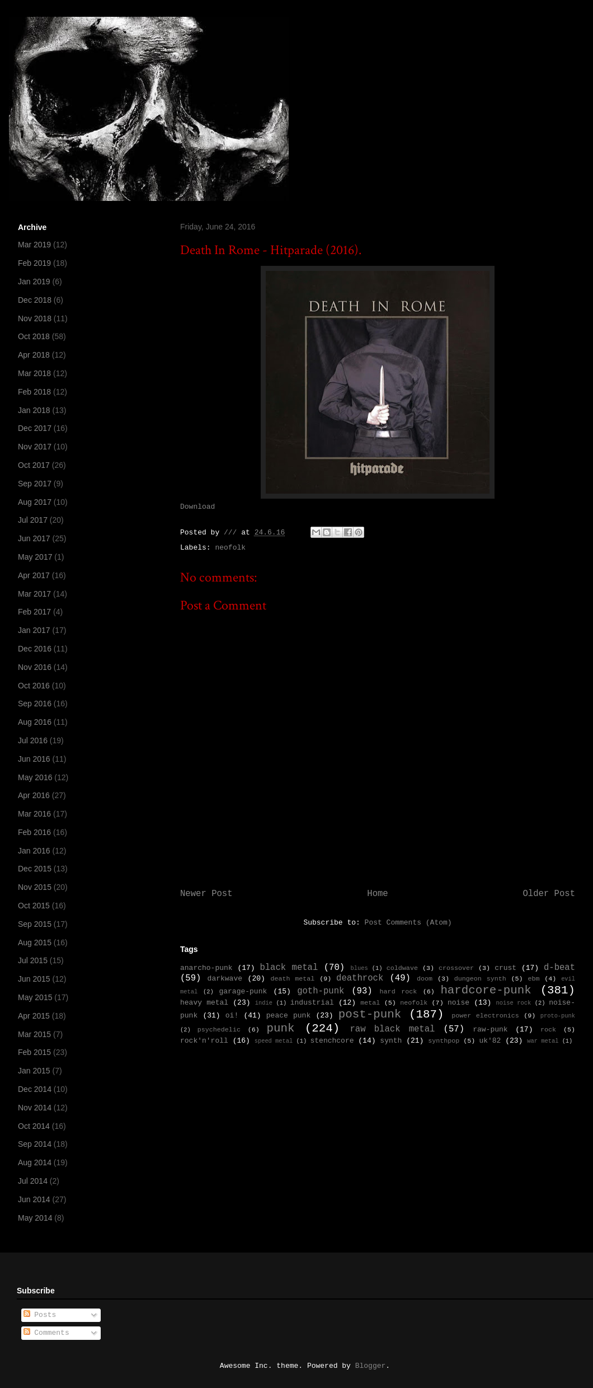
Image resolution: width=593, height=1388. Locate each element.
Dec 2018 (34, 300)
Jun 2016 (34, 758)
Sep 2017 (34, 483)
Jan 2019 (34, 281)
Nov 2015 (34, 887)
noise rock (513, 1003)
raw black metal (392, 1029)
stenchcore (332, 1041)
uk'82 (490, 1041)
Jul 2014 (33, 1180)
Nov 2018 (34, 318)
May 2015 (35, 997)
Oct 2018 (34, 336)
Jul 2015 (33, 960)
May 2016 (35, 777)
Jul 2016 (33, 740)
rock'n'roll (204, 1041)
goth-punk (320, 991)
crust (505, 968)
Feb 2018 (34, 391)
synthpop (443, 1041)
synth (391, 1041)
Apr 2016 (34, 795)
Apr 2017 (34, 575)
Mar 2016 (34, 813)
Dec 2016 (34, 648)
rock (548, 1030)
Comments (46, 1333)
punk (281, 1028)
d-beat (559, 968)
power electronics (485, 1016)
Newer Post (206, 894)
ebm (533, 979)
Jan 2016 (34, 850)
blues (359, 968)
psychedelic (219, 1030)
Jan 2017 (34, 630)
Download (197, 507)
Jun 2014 (34, 1199)
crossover (456, 968)
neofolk (230, 547)
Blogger (370, 1366)
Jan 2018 (34, 410)
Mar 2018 (34, 373)
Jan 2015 (34, 1070)
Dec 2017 (34, 428)
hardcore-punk (485, 990)
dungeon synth (480, 979)
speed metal (274, 1041)
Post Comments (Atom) (408, 922)
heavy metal (204, 1002)
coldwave (402, 968)
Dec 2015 (34, 868)
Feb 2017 (34, 611)
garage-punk (243, 991)
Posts (40, 1315)
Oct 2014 (34, 1126)
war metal (542, 1041)
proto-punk (557, 1015)
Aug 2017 (34, 502)
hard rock (398, 992)
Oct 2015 (34, 905)
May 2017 (35, 556)
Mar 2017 (34, 593)
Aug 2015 (34, 942)
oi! (231, 1015)
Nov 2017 (34, 446)
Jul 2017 (33, 519)
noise (458, 1002)
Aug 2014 (34, 1162)
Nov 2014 (34, 1107)
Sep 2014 (34, 1144)
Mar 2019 (34, 244)
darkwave (225, 978)
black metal (289, 968)
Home (377, 894)
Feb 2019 (34, 263)
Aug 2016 (34, 722)
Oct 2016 (34, 685)
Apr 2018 (34, 354)
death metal (292, 979)
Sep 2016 (34, 703)
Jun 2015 (34, 978)
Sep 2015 (34, 924)
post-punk (369, 1014)
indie (263, 1003)
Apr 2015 (34, 1015)
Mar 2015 (34, 1034)
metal (370, 1003)
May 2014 (35, 1217)
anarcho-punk (206, 968)
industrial (312, 1002)
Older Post (549, 894)
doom (424, 979)
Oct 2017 (34, 465)
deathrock (359, 978)
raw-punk (490, 1029)
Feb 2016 (34, 832)
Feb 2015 (34, 1052)
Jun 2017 (34, 538)
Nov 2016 (34, 667)
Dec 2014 (34, 1089)
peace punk (288, 1015)
